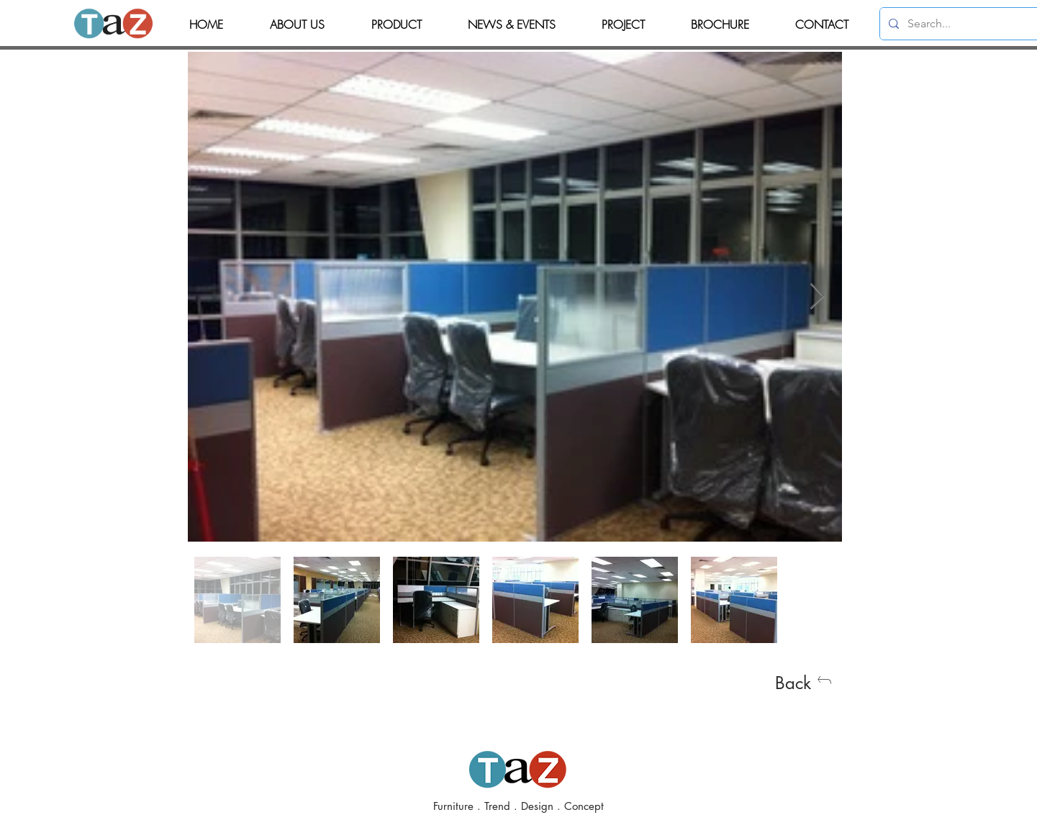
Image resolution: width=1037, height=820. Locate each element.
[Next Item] (817, 297)
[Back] (803, 682)
